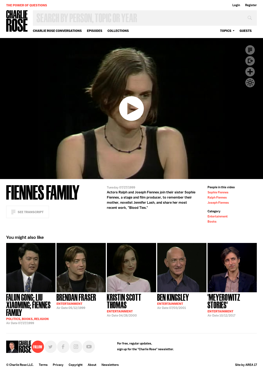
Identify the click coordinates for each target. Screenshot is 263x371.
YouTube (89, 347)
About (92, 365)
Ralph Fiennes (217, 197)
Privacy (58, 365)
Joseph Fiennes (218, 203)
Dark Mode (250, 82)
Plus (250, 71)
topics (225, 31)
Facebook (63, 347)
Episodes (94, 31)
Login (236, 5)
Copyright (76, 365)
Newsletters (110, 365)
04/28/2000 (131, 305)
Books (212, 222)
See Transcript (31, 212)
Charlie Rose (17, 21)
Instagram (76, 347)
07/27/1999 (30, 308)
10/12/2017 (232, 305)
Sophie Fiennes (218, 192)
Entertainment (218, 216)
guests (246, 31)
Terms (43, 365)
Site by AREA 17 (246, 365)
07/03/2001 (173, 301)
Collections (118, 31)
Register (251, 5)
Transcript (250, 50)
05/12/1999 (76, 301)
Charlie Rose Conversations (57, 31)
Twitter (50, 347)
